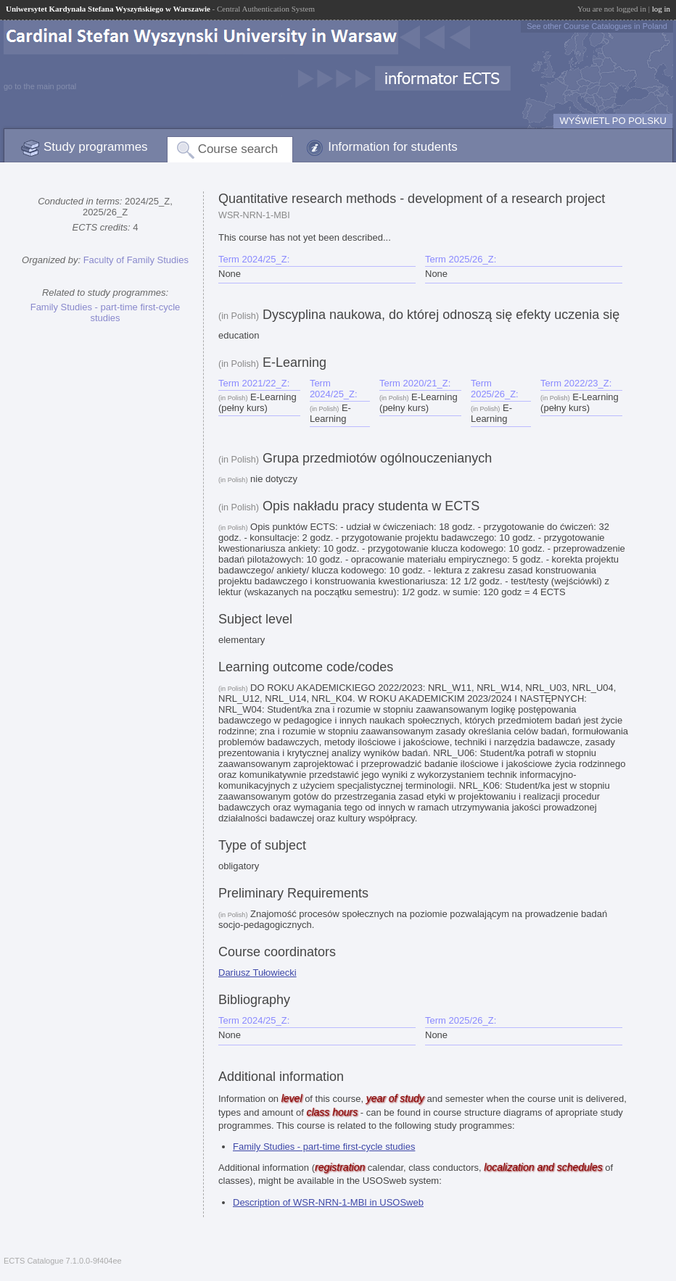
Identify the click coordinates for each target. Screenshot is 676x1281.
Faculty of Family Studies (136, 259)
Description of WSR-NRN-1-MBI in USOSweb (328, 1202)
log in (661, 8)
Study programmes (96, 147)
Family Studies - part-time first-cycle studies (105, 312)
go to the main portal (40, 86)
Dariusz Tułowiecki (257, 972)
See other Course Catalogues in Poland (597, 26)
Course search (238, 149)
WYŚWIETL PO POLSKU (613, 120)
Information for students (393, 147)
